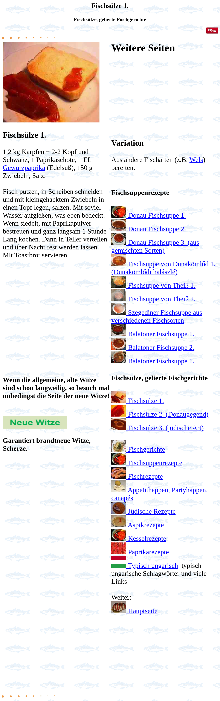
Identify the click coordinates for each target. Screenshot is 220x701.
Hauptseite (142, 611)
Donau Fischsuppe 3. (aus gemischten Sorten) (155, 246)
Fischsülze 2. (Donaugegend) (168, 414)
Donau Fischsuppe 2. (157, 229)
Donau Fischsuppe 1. (157, 215)
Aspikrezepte (146, 525)
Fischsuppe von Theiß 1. (162, 285)
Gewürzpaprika (24, 167)
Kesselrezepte (147, 538)
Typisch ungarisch (153, 565)
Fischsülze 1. (146, 401)
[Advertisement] (56, 305)
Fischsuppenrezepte (155, 463)
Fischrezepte (145, 476)
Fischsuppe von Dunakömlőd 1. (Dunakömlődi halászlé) (163, 268)
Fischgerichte (146, 449)
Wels (196, 159)
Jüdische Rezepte (152, 511)
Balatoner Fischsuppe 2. (161, 347)
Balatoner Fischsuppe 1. (161, 334)
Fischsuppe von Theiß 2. (162, 299)
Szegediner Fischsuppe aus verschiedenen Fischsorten (156, 316)
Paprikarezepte (148, 552)
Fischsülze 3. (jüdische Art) (166, 428)
